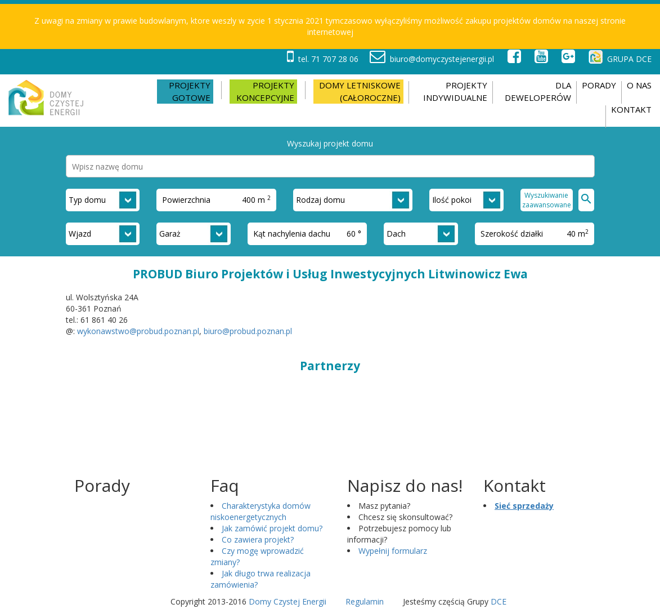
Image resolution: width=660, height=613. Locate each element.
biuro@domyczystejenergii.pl (432, 59)
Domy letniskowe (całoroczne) (360, 91)
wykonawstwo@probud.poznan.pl (138, 331)
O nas (639, 85)
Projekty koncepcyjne (265, 91)
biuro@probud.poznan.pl (248, 331)
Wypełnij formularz (392, 550)
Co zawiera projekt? (258, 539)
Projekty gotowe (189, 91)
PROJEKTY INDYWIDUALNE (455, 91)
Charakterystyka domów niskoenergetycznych (260, 511)
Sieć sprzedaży (524, 505)
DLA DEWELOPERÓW (538, 91)
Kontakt (631, 109)
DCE (498, 601)
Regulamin (364, 601)
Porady (599, 85)
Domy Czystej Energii (287, 601)
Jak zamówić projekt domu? (272, 528)
